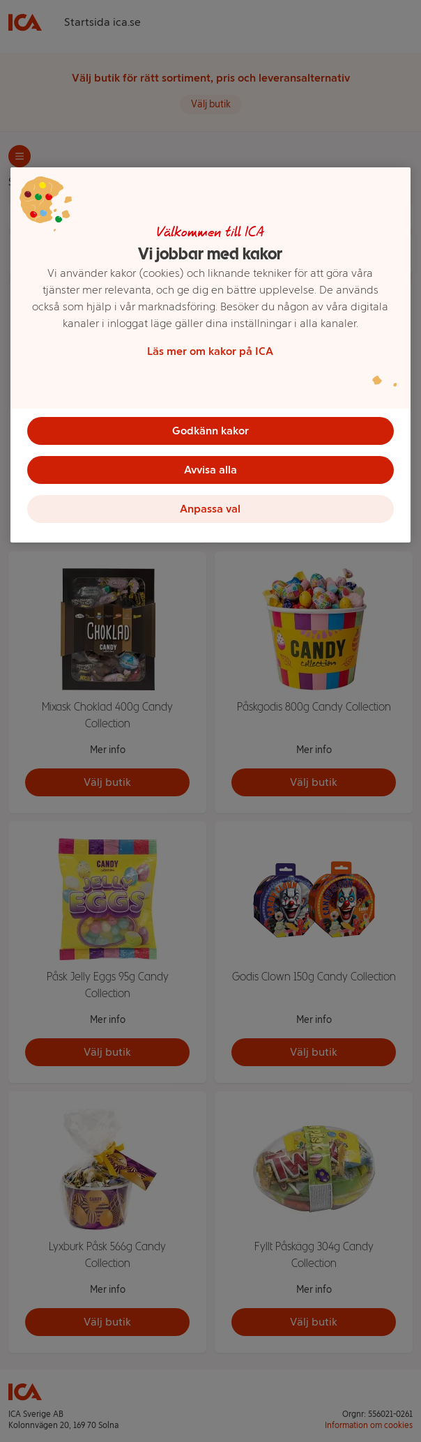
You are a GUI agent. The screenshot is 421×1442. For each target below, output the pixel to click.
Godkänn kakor (210, 430)
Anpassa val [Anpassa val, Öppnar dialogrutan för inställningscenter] (210, 508)
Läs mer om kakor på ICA (210, 351)
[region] (210, 354)
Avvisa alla (210, 469)
